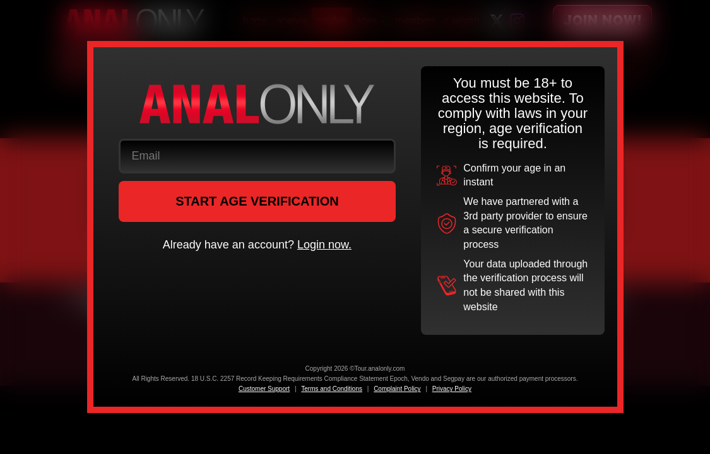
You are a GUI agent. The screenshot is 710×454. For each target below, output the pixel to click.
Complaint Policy (397, 388)
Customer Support (264, 388)
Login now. (324, 244)
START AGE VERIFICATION (257, 201)
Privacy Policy (451, 388)
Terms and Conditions (331, 388)
